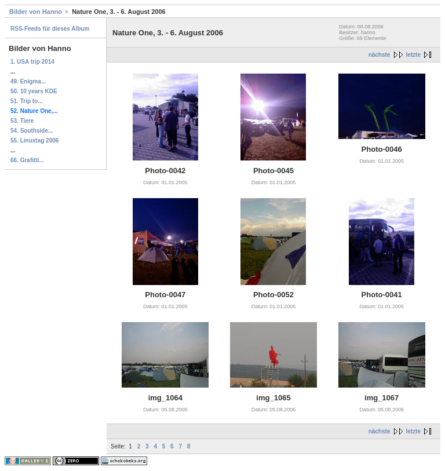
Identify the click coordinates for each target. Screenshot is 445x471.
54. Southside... (31, 130)
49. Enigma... (28, 81)
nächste (380, 55)
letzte (413, 55)
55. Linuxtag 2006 (34, 140)
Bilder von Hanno (35, 11)
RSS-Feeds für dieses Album (49, 28)
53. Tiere (22, 121)
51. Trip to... (26, 101)
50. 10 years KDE (33, 91)
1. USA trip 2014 (32, 62)
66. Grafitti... (27, 160)
